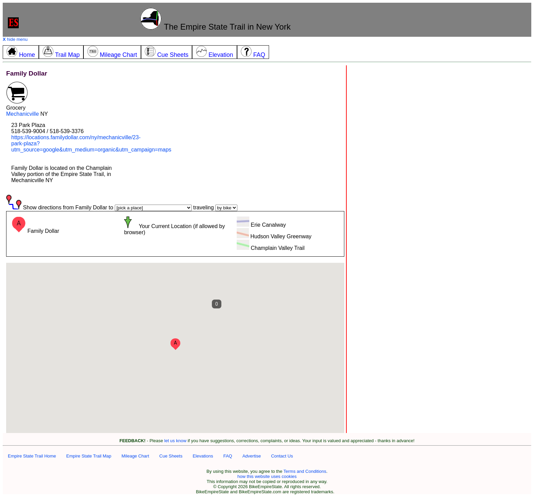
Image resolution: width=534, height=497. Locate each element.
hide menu (15, 39)
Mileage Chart (135, 456)
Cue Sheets (171, 456)
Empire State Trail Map (88, 456)
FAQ (227, 456)
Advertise (251, 456)
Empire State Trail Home (32, 456)
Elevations (203, 456)
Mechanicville (22, 114)
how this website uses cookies (267, 476)
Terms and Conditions (304, 471)
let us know (175, 440)
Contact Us (282, 456)
